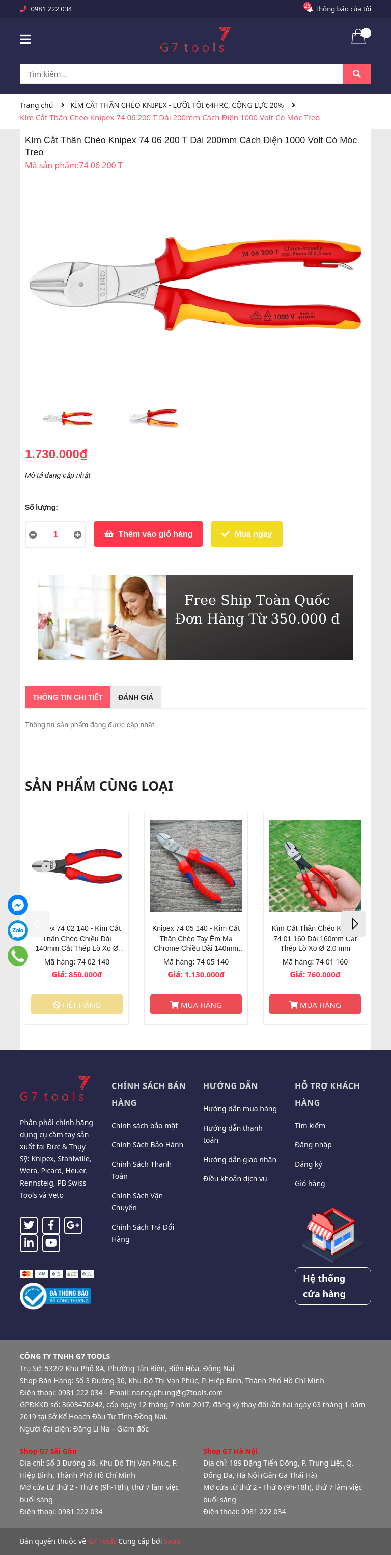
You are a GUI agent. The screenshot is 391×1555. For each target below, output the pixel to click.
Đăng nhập (313, 1144)
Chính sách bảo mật (144, 1125)
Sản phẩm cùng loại (99, 785)
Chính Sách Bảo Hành (147, 1144)
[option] (67, 421)
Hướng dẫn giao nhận (239, 1159)
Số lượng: (41, 507)
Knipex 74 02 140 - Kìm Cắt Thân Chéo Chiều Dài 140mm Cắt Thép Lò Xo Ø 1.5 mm (77, 938)
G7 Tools (102, 1541)
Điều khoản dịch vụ (235, 1179)
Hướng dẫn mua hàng (240, 1108)
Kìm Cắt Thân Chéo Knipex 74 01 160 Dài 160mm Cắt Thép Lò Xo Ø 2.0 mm (315, 938)
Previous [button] (37, 924)
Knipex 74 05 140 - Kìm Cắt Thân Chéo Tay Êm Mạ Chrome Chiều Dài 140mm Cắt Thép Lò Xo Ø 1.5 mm (196, 938)
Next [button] (353, 924)
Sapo (172, 1541)
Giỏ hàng (310, 1183)
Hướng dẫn (230, 1086)
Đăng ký (308, 1164)
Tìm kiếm (310, 1125)
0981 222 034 (51, 8)
